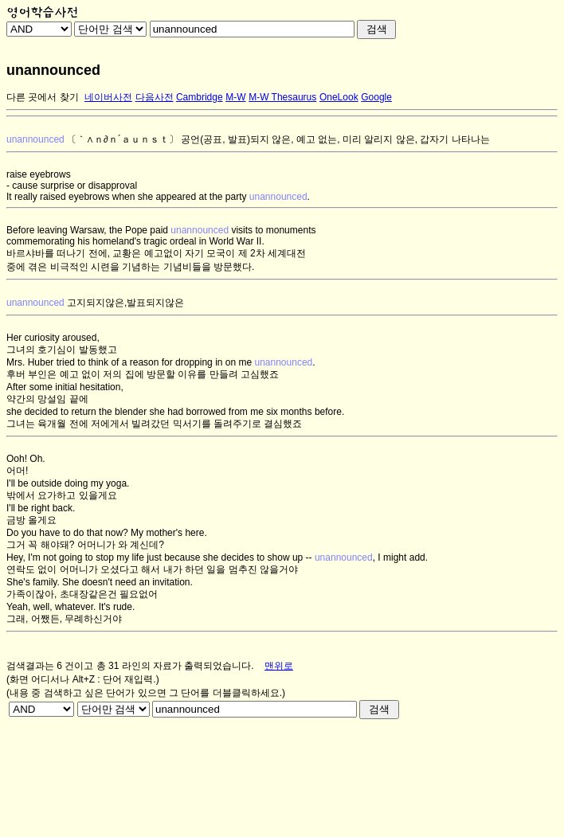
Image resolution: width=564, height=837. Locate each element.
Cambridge (199, 97)
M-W (235, 97)
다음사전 (154, 97)
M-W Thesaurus (282, 97)
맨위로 (278, 665)
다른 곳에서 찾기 (42, 97)
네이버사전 (108, 97)
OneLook (338, 97)
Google (376, 97)
